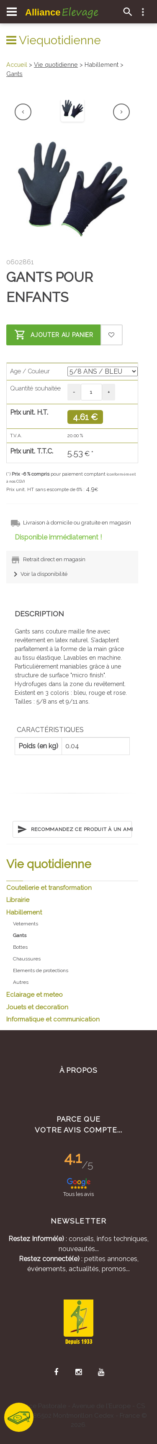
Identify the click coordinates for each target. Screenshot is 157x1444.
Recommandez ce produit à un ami (74, 829)
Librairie (17, 900)
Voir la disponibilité (38, 574)
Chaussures (27, 959)
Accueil (16, 64)
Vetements (25, 924)
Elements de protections (40, 970)
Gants (14, 73)
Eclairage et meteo (34, 994)
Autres (20, 982)
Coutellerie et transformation (49, 888)
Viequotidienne (53, 40)
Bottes (20, 947)
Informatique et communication (53, 1019)
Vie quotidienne (56, 64)
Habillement (24, 912)
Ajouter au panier (53, 335)
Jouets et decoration (37, 1007)
